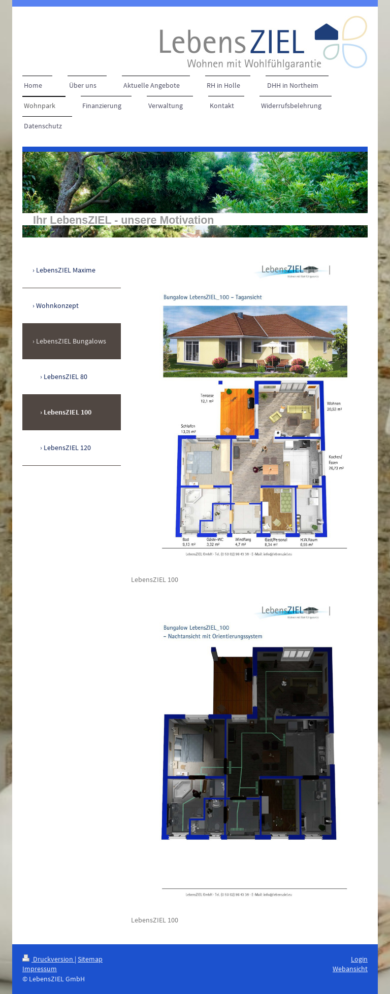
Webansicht (350, 968)
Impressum (39, 968)
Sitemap (90, 959)
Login (359, 959)
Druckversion (48, 959)
